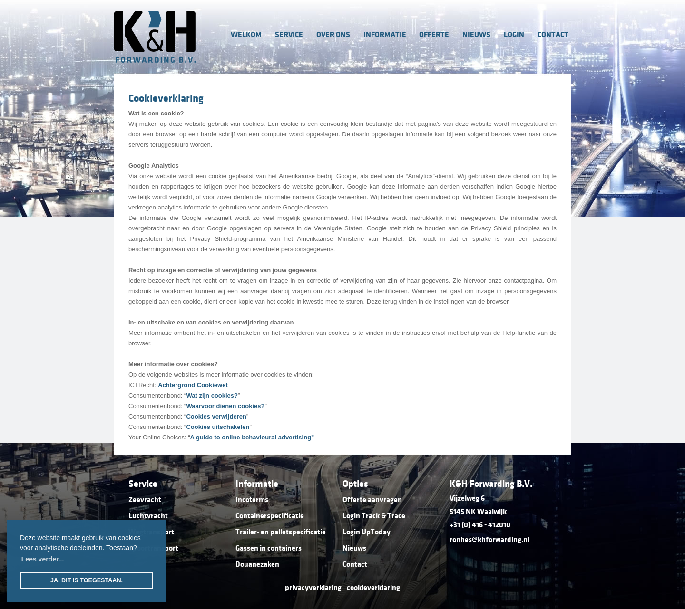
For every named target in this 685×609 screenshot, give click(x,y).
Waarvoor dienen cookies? (225, 405)
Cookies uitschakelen (217, 426)
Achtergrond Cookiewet (193, 385)
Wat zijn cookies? (212, 395)
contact (553, 34)
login (514, 34)
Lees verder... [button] (42, 559)
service (289, 34)
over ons (333, 34)
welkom (246, 34)
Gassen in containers (268, 548)
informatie (384, 34)
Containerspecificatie (269, 516)
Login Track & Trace (373, 516)
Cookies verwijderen (216, 416)
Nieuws (354, 548)
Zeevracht (144, 499)
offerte (434, 34)
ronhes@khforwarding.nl (489, 539)
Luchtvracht (148, 516)
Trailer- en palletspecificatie (280, 532)
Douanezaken (257, 564)
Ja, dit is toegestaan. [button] (86, 580)
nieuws (476, 34)
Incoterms (251, 499)
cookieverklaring (373, 587)
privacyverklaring (313, 587)
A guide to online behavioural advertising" (252, 437)
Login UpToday (366, 532)
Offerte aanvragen (372, 499)
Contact (354, 564)
